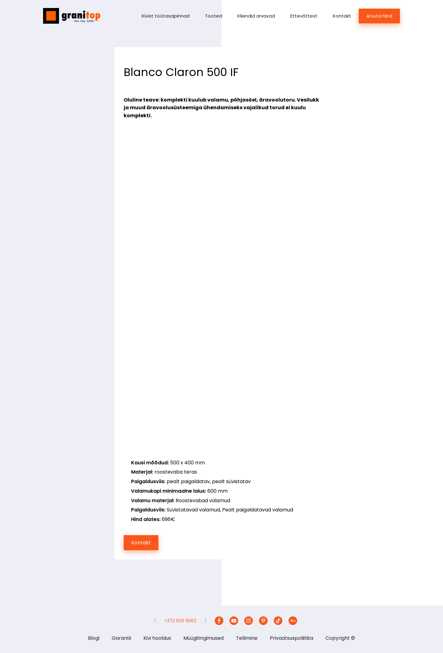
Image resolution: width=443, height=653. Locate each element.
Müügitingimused (203, 638)
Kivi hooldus (157, 638)
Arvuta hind (379, 16)
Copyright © (340, 638)
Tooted (213, 16)
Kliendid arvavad (256, 16)
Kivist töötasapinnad (166, 16)
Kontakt (342, 16)
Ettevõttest (303, 16)
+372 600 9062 (180, 621)
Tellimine (246, 638)
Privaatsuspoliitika (291, 638)
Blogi (93, 638)
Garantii (121, 638)
